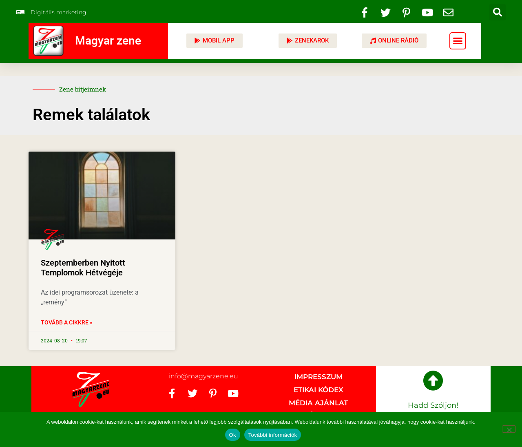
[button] (497, 12)
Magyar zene (108, 40)
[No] (509, 429)
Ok (232, 435)
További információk (272, 435)
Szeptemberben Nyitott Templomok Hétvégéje (83, 267)
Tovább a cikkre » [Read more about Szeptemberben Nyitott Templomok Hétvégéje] (67, 322)
